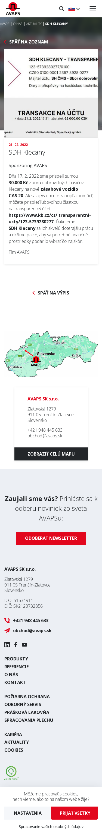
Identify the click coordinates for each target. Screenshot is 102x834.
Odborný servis (22, 704)
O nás (11, 675)
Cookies (13, 750)
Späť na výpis (53, 293)
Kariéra (13, 735)
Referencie (16, 667)
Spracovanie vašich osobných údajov (51, 826)
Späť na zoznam (28, 42)
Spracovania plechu (28, 720)
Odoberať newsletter (51, 538)
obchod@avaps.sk (44, 436)
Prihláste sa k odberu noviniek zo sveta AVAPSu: (51, 508)
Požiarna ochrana (27, 697)
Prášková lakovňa (26, 712)
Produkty (16, 659)
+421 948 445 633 (45, 430)
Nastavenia (28, 813)
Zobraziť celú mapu (51, 454)
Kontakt (15, 682)
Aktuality (16, 742)
